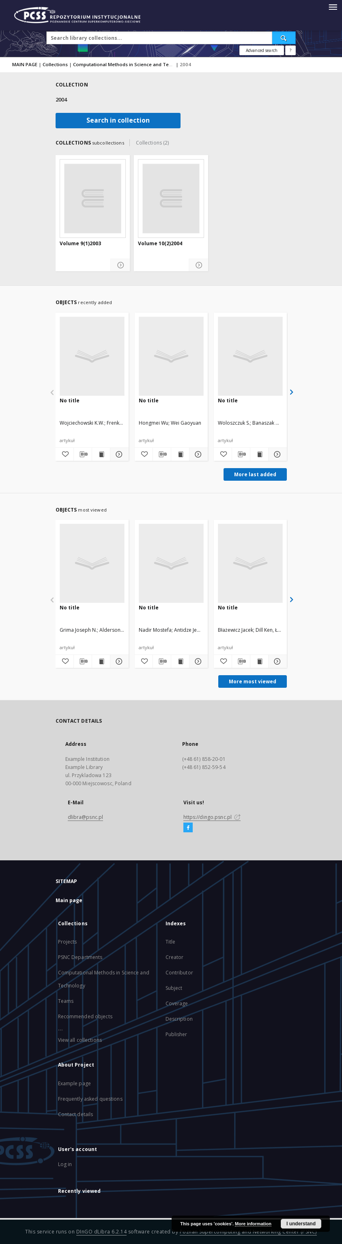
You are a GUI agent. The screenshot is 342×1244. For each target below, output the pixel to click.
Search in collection (118, 120)
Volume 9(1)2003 (80, 243)
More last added (255, 474)
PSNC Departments (80, 957)
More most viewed (252, 681)
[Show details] (118, 454)
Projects (67, 941)
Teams (66, 1001)
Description (179, 1018)
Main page (69, 900)
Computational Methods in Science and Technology (131, 64)
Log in (65, 1164)
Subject (174, 988)
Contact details (75, 1114)
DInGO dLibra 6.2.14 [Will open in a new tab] (101, 1231)
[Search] (284, 37)
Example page (74, 1083)
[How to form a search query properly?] (290, 50)
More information (253, 1223)
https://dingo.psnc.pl (212, 817)
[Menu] (332, 6)
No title (70, 400)
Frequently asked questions (90, 1098)
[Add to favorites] (64, 454)
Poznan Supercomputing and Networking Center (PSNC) (248, 1231)
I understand (301, 1224)
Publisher (176, 1034)
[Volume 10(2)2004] (171, 198)
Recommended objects (85, 1016)
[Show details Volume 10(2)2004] (198, 265)
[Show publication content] (101, 454)
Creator (175, 957)
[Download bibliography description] (83, 454)
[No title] (92, 356)
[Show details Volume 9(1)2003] (120, 265)
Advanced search (261, 50)
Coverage (177, 1003)
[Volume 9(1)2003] (92, 198)
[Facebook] (188, 827)
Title (171, 941)
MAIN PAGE (24, 64)
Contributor (179, 972)
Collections (55, 64)
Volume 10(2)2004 (160, 243)
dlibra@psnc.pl (85, 817)
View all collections (80, 1040)
